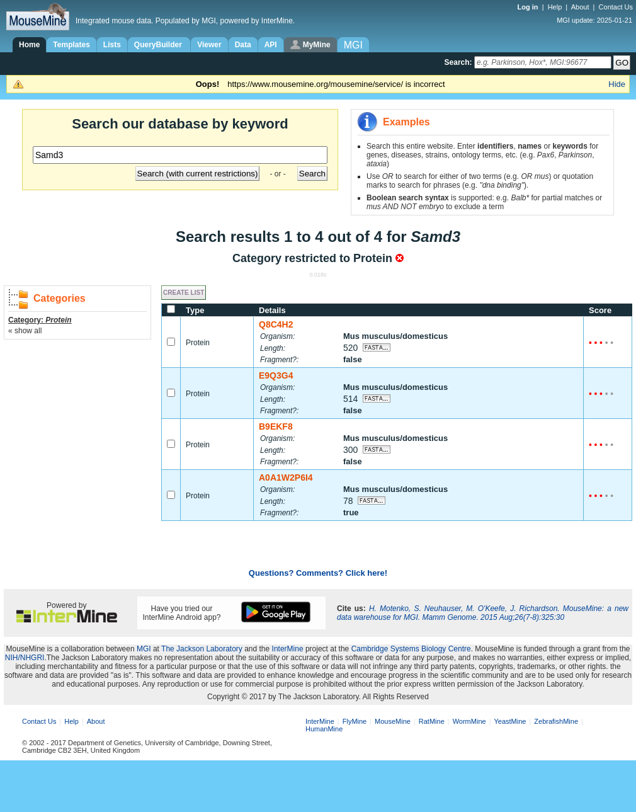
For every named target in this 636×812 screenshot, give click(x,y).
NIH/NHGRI (25, 657)
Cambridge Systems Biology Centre (411, 648)
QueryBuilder (159, 44)
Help (555, 7)
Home (29, 44)
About (580, 7)
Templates (71, 44)
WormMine (469, 721)
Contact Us (616, 7)
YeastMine (510, 721)
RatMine (432, 721)
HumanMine (324, 729)
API (270, 44)
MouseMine (393, 721)
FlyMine (355, 721)
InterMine (288, 648)
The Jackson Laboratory (201, 648)
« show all (25, 330)
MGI (144, 648)
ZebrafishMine (556, 721)
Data (243, 44)
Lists (112, 44)
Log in (529, 7)
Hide (616, 84)
